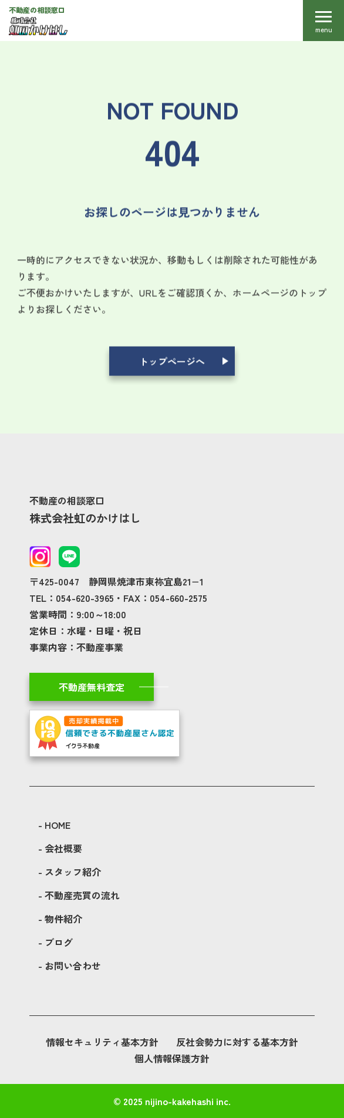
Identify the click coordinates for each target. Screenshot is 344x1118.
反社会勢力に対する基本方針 (237, 1042)
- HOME (54, 825)
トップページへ (172, 362)
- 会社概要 (60, 848)
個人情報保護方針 (172, 1058)
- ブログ (55, 942)
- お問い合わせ (69, 965)
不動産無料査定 (91, 687)
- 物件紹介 (60, 919)
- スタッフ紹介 (69, 872)
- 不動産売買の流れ (79, 895)
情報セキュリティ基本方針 (102, 1042)
